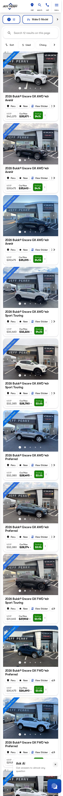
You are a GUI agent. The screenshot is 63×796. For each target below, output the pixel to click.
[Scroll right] (57, 19)
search (39, 10)
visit (32, 10)
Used (26, 45)
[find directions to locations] (32, 5)
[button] (32, 6)
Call (47, 10)
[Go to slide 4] (35, 88)
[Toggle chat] (54, 786)
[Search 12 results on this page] (30, 33)
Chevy (42, 45)
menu (56, 10)
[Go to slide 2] (25, 88)
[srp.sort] (10, 45)
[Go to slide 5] (40, 88)
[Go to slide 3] (30, 88)
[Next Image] (53, 72)
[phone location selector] (47, 5)
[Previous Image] (7, 72)
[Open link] (39, 106)
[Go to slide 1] (20, 88)
